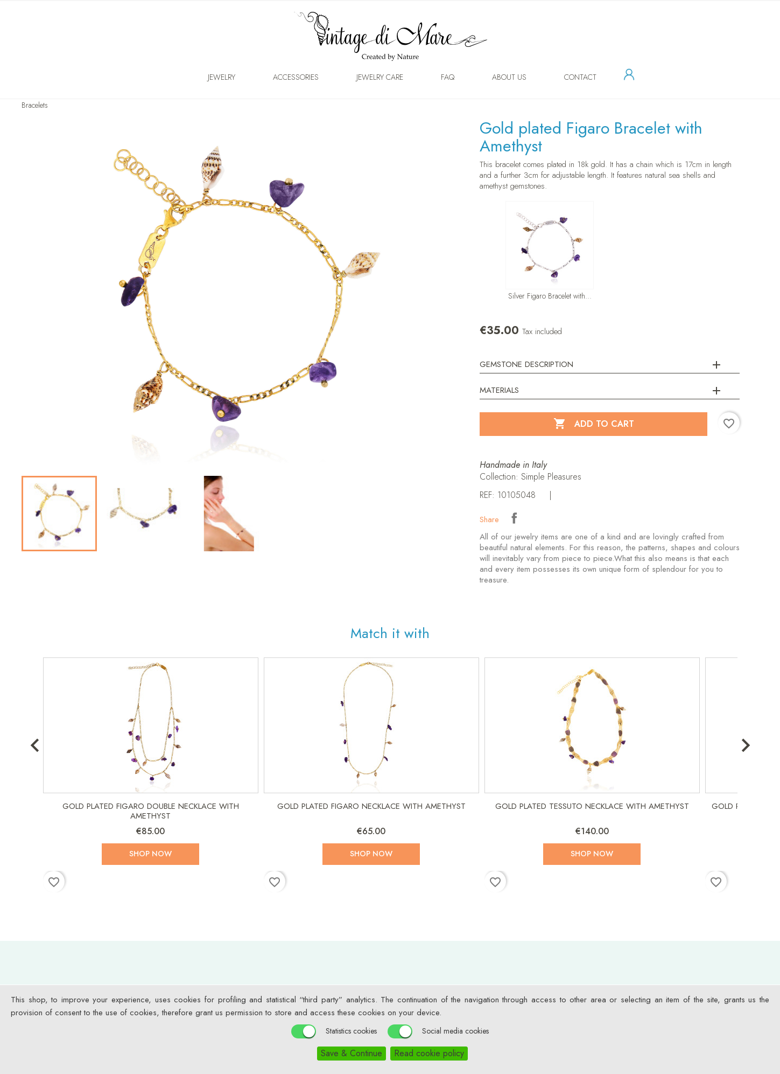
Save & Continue (351, 1053)
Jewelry (210, 77)
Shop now (150, 853)
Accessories (285, 77)
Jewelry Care (369, 77)
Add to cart (593, 424)
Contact (569, 77)
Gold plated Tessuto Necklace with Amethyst (592, 806)
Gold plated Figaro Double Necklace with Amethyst (150, 811)
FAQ (437, 77)
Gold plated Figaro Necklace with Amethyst (371, 806)
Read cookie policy (429, 1053)
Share (514, 518)
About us (498, 77)
